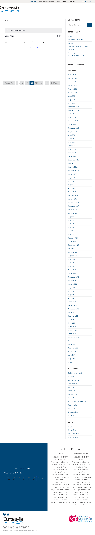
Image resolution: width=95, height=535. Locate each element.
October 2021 (72, 210)
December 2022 (73, 160)
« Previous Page (9, 83)
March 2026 (72, 75)
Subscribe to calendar (32, 48)
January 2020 (72, 273)
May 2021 (71, 227)
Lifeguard (71, 43)
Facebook (4, 514)
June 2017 (71, 355)
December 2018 (73, 305)
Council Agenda (73, 380)
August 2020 (72, 256)
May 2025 (71, 100)
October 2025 (72, 89)
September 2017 (74, 348)
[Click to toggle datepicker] (10, 35)
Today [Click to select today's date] (33, 42)
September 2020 (74, 252)
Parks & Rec (72, 391)
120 (22, 83)
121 (27, 83)
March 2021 (72, 234)
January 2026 (72, 82)
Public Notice (72, 398)
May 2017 (71, 359)
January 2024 (72, 124)
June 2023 (71, 139)
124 (41, 83)
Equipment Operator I (75, 40)
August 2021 (72, 217)
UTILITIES (71, 416)
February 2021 (73, 238)
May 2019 (71, 295)
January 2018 (72, 334)
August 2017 (72, 351)
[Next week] (42, 478)
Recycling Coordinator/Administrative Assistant (77, 55)
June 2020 (71, 263)
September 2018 (74, 316)
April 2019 (71, 298)
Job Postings (72, 384)
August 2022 (72, 174)
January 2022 (72, 199)
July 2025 (71, 96)
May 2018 (71, 323)
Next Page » (55, 83)
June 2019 (71, 291)
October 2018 (72, 312)
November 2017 (73, 341)
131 (47, 83)
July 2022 (71, 178)
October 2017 (72, 344)
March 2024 (72, 117)
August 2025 (72, 92)
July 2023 (71, 135)
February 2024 (73, 121)
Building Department (75, 373)
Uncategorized (73, 412)
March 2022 (72, 192)
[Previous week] (5, 478)
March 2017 (72, 362)
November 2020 (73, 249)
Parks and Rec (73, 394)
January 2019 (72, 302)
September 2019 (74, 280)
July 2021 (71, 220)
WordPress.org (73, 437)
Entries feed (72, 430)
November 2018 (73, 309)
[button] (91, 8)
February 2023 (73, 153)
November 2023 (73, 128)
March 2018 (72, 327)
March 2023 (72, 149)
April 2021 (71, 231)
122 (32, 83)
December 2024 (73, 107)
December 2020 (73, 245)
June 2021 (71, 224)
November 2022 (73, 163)
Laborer (70, 36)
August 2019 (72, 284)
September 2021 (74, 213)
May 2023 (71, 142)
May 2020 (71, 266)
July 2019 (71, 288)
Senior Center (72, 408)
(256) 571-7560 (86, 1)
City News (71, 377)
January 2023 (72, 156)
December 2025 (73, 85)
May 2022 (71, 185)
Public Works (72, 405)
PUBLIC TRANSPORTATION (77, 401)
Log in (70, 426)
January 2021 (72, 241)
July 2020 (71, 259)
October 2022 (72, 167)
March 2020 (72, 270)
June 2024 (71, 114)
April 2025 (71, 103)
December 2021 (73, 202)
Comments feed (73, 434)
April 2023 (71, 146)
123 (37, 83)
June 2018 (71, 320)
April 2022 (71, 188)
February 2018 (73, 330)
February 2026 (73, 78)
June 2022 (71, 181)
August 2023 (72, 132)
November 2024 (73, 110)
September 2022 (74, 171)
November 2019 (73, 277)
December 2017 (73, 337)
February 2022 (73, 195)
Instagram (8, 514)
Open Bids (71, 387)
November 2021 (73, 206)
